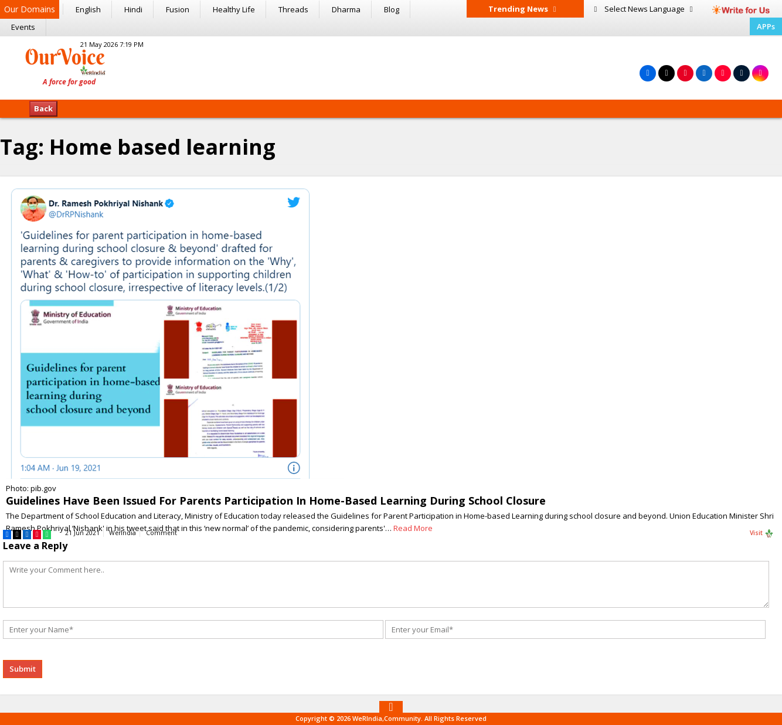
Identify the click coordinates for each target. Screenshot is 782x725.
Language (643, 9)
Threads (293, 9)
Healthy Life (234, 9)
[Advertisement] (391, 66)
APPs (766, 26)
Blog (391, 9)
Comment (161, 533)
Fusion (177, 9)
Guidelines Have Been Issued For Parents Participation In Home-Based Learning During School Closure (276, 500)
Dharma (346, 9)
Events (23, 27)
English (88, 9)
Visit (762, 533)
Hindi (133, 9)
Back (43, 108)
